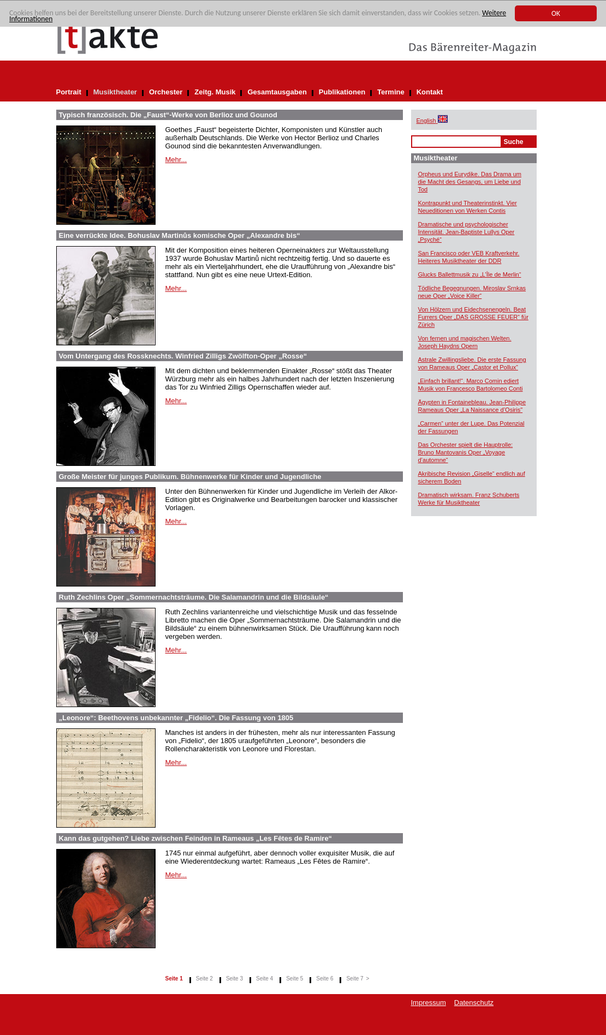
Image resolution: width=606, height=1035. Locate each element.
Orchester (165, 92)
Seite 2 (204, 979)
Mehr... (176, 159)
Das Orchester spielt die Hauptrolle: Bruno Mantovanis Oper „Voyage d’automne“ (465, 452)
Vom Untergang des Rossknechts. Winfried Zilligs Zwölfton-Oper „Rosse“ (183, 356)
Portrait (68, 92)
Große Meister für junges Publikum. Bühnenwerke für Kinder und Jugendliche (190, 476)
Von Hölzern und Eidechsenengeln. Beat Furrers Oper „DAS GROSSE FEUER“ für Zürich (473, 317)
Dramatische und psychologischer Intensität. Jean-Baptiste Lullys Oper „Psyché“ (466, 232)
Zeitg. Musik (214, 92)
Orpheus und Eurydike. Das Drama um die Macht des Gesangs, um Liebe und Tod (470, 182)
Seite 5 (294, 979)
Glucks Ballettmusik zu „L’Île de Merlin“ (469, 274)
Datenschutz (474, 1002)
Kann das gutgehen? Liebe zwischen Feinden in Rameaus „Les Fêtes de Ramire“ (195, 838)
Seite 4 (264, 979)
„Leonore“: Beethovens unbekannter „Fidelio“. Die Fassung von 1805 (176, 718)
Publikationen (342, 92)
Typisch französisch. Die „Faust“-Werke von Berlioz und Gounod (168, 115)
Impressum (428, 1002)
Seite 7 (354, 979)
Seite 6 (324, 979)
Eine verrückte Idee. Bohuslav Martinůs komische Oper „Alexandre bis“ (179, 235)
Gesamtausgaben (276, 92)
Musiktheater (115, 92)
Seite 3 (234, 979)
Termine (391, 92)
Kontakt (430, 92)
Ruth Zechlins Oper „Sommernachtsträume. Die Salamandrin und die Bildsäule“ (194, 597)
